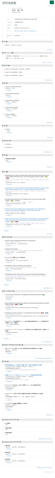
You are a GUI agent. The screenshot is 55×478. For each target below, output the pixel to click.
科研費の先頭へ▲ (49, 414)
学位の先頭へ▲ (50, 49)
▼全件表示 (6, 230)
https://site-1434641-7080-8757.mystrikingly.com (25, 31)
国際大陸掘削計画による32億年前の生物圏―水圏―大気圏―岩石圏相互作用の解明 (23, 365)
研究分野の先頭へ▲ (49, 80)
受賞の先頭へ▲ (50, 166)
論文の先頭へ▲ (50, 234)
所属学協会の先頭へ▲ (48, 152)
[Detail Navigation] (52, 2)
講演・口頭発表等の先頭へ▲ (47, 341)
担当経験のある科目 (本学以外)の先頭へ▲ (45, 467)
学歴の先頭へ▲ (50, 137)
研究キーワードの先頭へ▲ (48, 62)
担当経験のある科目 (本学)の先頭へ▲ (45, 438)
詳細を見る (8, 90)
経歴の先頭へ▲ (50, 122)
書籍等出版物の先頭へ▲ (48, 288)
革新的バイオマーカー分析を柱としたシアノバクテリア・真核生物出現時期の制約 (23, 375)
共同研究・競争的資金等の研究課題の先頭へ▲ (44, 358)
